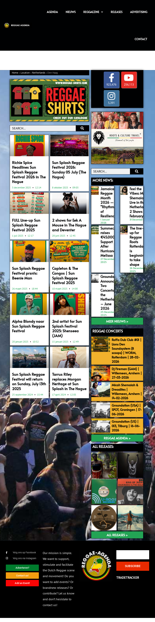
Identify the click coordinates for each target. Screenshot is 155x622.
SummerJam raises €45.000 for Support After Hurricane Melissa (109, 236)
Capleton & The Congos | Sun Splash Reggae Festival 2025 (68, 264)
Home (15, 73)
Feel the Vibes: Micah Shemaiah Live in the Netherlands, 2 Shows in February (139, 200)
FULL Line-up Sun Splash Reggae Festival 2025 (29, 217)
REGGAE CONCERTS (107, 319)
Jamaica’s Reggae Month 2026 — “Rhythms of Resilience (107, 200)
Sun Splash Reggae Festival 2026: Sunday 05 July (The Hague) (68, 166)
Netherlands (38, 73)
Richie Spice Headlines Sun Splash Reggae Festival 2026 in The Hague (29, 168)
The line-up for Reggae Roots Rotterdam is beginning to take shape (137, 240)
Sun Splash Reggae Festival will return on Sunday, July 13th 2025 (29, 357)
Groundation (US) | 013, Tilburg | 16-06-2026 (129, 426)
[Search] (82, 128)
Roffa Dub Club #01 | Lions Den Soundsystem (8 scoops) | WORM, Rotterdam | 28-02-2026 (128, 339)
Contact (141, 39)
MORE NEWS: (102, 180)
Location (25, 73)
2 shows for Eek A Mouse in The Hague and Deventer (67, 217)
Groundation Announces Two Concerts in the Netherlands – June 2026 (109, 282)
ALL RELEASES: (103, 450)
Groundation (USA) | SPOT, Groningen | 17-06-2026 (127, 408)
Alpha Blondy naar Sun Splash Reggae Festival (29, 308)
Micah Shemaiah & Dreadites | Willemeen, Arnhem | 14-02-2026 (128, 386)
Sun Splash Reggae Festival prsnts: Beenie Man (28, 264)
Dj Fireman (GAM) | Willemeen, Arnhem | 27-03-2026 (128, 363)
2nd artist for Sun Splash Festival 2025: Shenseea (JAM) (68, 310)
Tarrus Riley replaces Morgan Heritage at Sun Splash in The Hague (67, 359)
